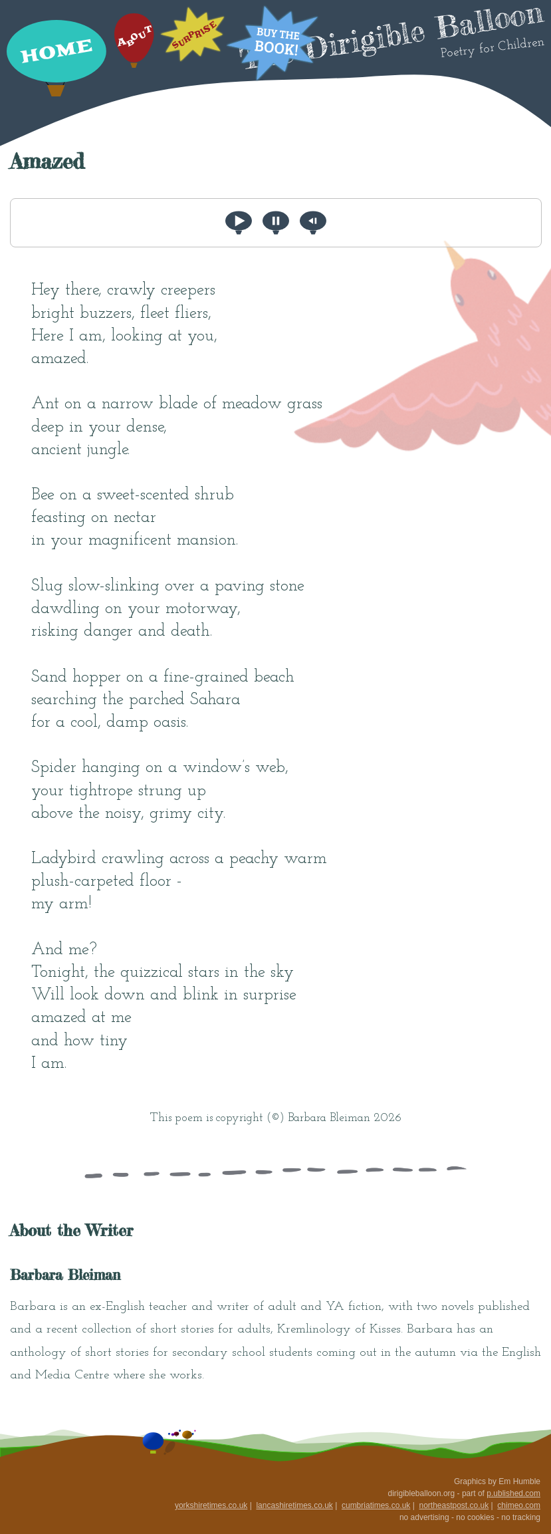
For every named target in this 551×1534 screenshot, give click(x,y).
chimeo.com (518, 1505)
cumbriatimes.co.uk (376, 1505)
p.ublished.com (513, 1493)
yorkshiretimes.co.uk (211, 1505)
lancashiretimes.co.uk (294, 1505)
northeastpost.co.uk (454, 1505)
